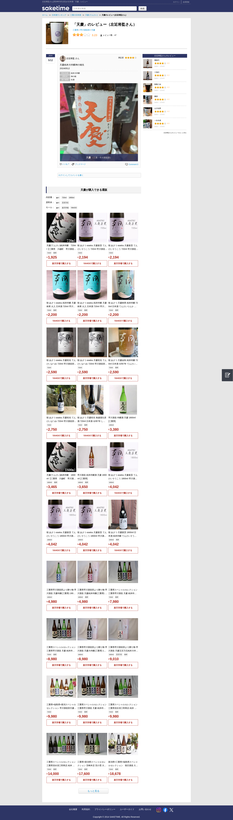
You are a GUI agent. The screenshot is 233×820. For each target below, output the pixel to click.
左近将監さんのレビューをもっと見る (175, 132)
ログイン (176, 2)
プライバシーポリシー (105, 809)
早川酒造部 (85, 30)
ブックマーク (79, 164)
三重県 (76, 30)
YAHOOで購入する (92, 263)
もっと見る (93, 791)
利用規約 (86, 809)
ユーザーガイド (127, 809)
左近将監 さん (72, 58)
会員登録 (186, 2)
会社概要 (73, 809)
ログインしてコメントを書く (71, 175)
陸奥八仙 (157, 84)
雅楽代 (156, 60)
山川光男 (157, 108)
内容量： (50, 197)
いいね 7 (64, 164)
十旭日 (156, 72)
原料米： (50, 202)
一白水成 (157, 120)
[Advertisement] (165, 155)
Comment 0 (131, 164)
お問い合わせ (145, 809)
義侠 (156, 96)
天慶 (93, 30)
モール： (50, 207)
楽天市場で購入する (61, 263)
